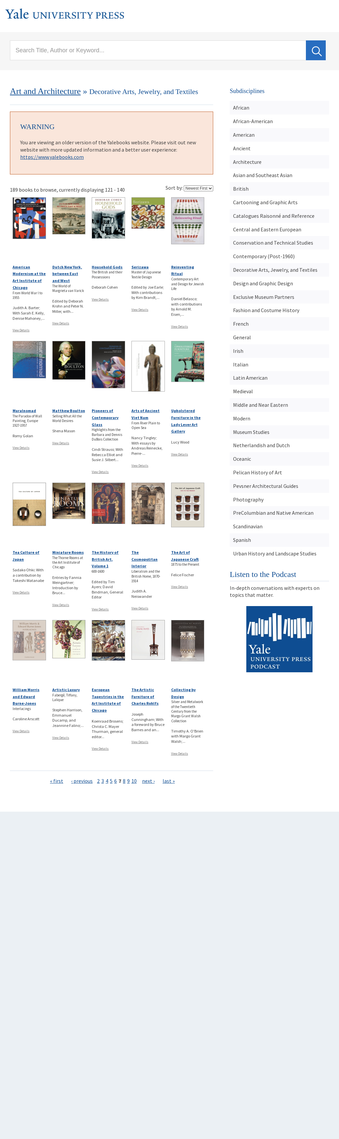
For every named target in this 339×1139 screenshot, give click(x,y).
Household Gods (107, 266)
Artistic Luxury (66, 689)
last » (169, 781)
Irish (238, 351)
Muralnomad (24, 410)
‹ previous (82, 781)
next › (148, 781)
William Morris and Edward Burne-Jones (26, 696)
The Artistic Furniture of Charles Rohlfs (145, 696)
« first (56, 781)
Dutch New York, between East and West (67, 273)
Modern (241, 418)
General (242, 337)
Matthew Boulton (68, 410)
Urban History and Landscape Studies (274, 553)
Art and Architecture (45, 91)
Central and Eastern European (267, 229)
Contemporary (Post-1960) (264, 256)
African (241, 107)
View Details (21, 330)
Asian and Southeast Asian (262, 175)
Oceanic (242, 458)
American (244, 134)
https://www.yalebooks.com (52, 157)
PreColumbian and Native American (273, 512)
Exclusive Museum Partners (263, 297)
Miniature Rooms (68, 552)
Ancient (242, 148)
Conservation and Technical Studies (273, 242)
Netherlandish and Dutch (261, 445)
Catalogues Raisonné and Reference (274, 216)
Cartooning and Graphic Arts (265, 202)
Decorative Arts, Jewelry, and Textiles (275, 269)
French (241, 323)
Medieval (243, 391)
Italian (240, 364)
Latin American (250, 377)
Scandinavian (248, 526)
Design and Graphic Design (263, 283)
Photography (248, 499)
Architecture (247, 162)
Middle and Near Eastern (260, 405)
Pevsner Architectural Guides (265, 486)
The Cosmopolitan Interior (144, 559)
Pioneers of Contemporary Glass (105, 417)
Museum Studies (251, 432)
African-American (253, 121)
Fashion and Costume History (266, 310)
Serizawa (140, 266)
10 (134, 781)
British (241, 188)
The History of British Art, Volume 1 (105, 559)
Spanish (242, 540)
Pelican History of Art (257, 472)
